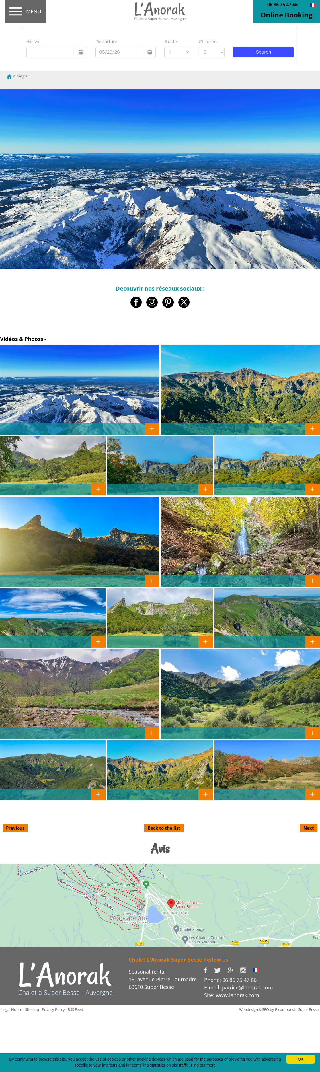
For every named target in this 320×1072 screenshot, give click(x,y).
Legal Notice (11, 1009)
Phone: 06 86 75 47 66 (230, 979)
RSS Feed (75, 1009)
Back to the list (164, 828)
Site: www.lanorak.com (231, 995)
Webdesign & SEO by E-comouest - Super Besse (279, 1009)
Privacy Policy (53, 1009)
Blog (20, 76)
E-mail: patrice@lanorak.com (238, 987)
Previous (15, 828)
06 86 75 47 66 (282, 4)
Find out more (203, 1065)
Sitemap (32, 1009)
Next (308, 828)
